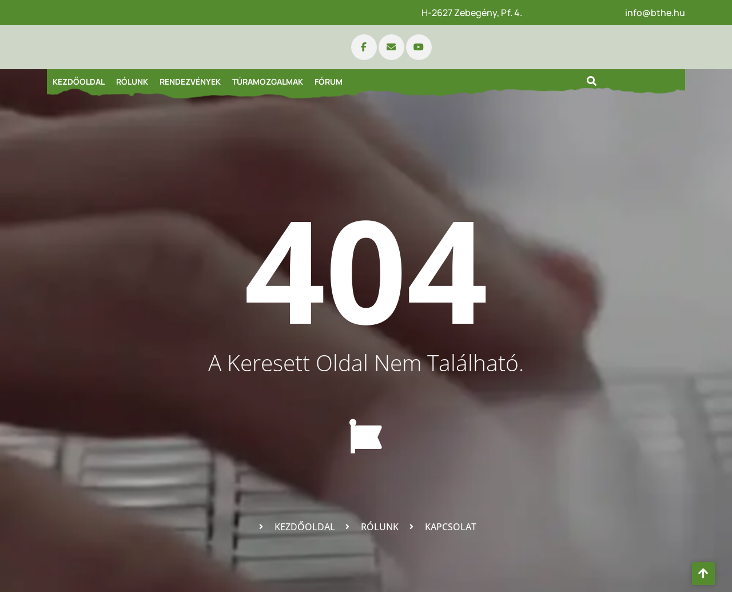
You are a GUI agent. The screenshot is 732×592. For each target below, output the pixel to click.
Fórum (329, 81)
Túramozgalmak (267, 81)
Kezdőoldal (79, 81)
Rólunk (132, 81)
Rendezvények (190, 81)
